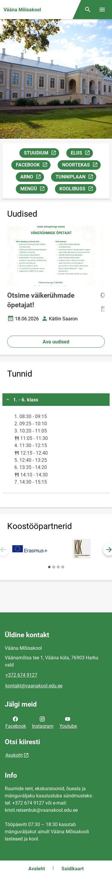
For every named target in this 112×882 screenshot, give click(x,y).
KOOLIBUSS (77, 190)
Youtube (68, 722)
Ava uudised (56, 342)
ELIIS (81, 154)
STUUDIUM (41, 154)
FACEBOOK (33, 166)
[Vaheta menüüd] (102, 9)
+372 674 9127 (21, 675)
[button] (49, 566)
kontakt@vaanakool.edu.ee (33, 686)
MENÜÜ (34, 190)
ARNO (32, 178)
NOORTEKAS (81, 166)
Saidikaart (73, 869)
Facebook (15, 722)
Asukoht (14, 755)
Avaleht (36, 869)
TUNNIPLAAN (75, 178)
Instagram (42, 722)
